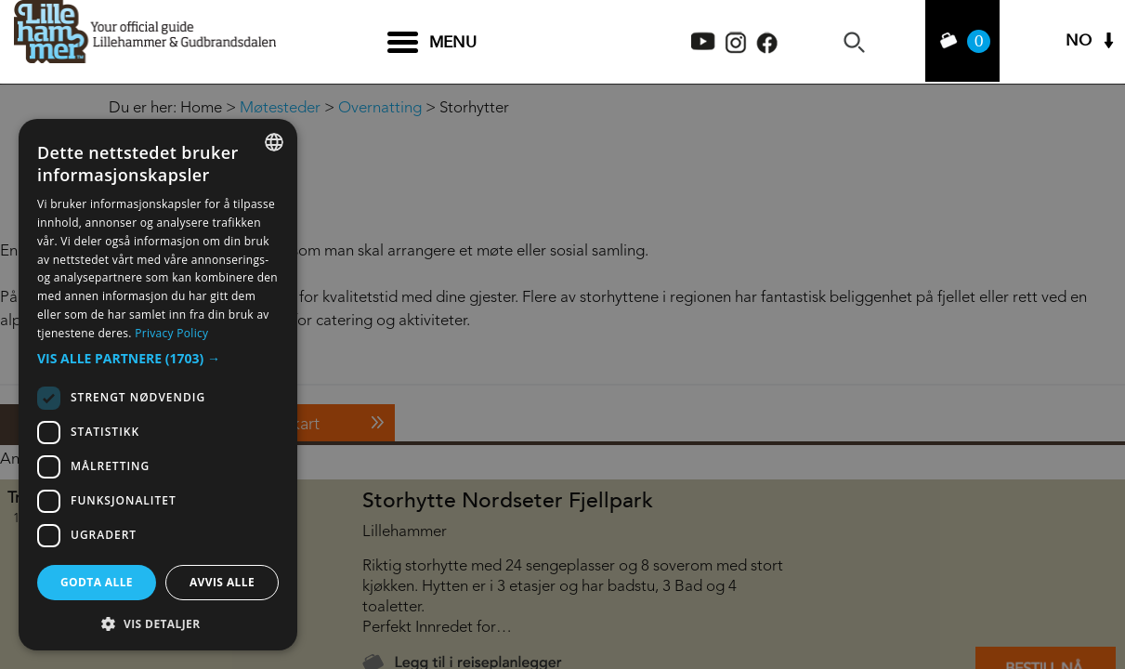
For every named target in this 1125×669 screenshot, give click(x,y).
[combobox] (274, 142)
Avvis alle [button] (222, 582)
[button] (158, 358)
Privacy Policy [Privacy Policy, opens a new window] (171, 333)
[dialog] (158, 384)
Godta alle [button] (96, 582)
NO (1079, 42)
